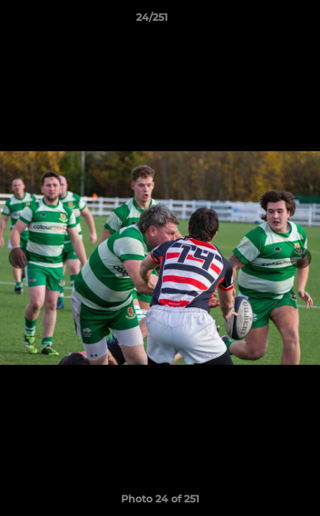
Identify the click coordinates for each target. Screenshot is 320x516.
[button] (268, 20)
